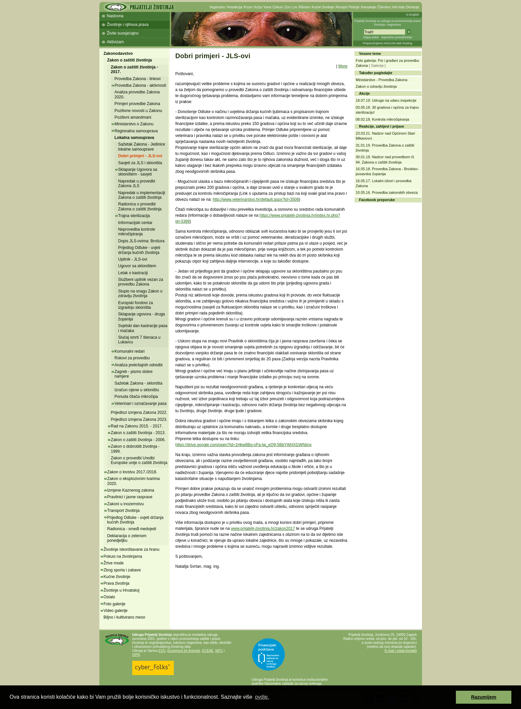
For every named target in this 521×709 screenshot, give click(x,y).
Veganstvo (217, 7)
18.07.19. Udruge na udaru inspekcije (386, 100)
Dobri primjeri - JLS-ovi (140, 156)
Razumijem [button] (483, 697)
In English (412, 14)
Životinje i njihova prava (128, 24)
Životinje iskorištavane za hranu (131, 549)
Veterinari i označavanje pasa (141, 403)
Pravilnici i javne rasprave (130, 497)
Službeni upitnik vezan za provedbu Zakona (140, 282)
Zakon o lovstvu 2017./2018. (132, 472)
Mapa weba (371, 37)
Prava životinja (117, 583)
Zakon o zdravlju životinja (376, 86)
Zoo (287, 7)
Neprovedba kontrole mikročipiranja (136, 231)
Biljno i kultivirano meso (124, 617)
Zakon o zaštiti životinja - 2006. (138, 439)
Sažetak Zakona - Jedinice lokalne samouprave (141, 146)
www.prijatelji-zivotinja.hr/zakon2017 (263, 528)
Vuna (267, 7)
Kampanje (368, 7)
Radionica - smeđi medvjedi (131, 529)
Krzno (248, 7)
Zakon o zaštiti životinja (129, 60)
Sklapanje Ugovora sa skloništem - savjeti (137, 172)
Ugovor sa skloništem (137, 266)
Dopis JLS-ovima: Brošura (141, 241)
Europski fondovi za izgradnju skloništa (135, 305)
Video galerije (116, 610)
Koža (258, 7)
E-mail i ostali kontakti (401, 650)
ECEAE (207, 650)
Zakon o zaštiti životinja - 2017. (134, 69)
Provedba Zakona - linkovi (138, 78)
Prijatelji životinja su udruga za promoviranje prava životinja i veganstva (387, 22)
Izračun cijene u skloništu (137, 390)
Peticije (354, 7)
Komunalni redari (130, 351)
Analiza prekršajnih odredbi (139, 365)
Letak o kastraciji (133, 273)
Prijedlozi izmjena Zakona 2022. (139, 412)
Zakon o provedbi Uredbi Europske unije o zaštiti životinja (139, 460)
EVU (162, 650)
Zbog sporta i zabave (122, 570)
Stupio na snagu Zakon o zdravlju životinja (140, 293)
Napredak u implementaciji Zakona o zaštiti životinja (141, 195)
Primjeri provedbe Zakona (137, 103)
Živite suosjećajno (123, 33)
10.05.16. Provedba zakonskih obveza (387, 192)
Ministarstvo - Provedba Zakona (381, 80)
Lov (294, 7)
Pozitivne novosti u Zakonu (138, 110)
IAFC (219, 650)
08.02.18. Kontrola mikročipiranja (382, 119)
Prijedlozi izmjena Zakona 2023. (139, 419)
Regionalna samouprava (136, 131)
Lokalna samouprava (134, 137)
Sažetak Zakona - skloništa (138, 383)
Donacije (412, 7)
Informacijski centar (135, 222)
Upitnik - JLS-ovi (132, 259)
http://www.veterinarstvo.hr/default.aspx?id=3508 (256, 199)
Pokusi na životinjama (123, 556)
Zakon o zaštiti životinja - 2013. (138, 432)
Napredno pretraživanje (396, 37)
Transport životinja (123, 510)
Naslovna (115, 16)
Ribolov (304, 7)
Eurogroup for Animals (183, 650)
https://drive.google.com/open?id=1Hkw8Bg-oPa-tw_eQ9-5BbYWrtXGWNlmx (243, 444)
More (342, 66)
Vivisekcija (234, 7)
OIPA (136, 654)
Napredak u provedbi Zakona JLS (136, 183)
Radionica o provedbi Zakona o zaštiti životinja (140, 206)
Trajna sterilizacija (134, 215)
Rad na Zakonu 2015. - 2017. (137, 426)
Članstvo (383, 7)
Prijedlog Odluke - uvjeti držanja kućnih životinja (139, 250)
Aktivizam (115, 42)
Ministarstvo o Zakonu (134, 124)
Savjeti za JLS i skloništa (140, 163)
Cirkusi (278, 7)
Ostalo (109, 597)
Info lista (398, 7)
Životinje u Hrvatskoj (122, 590)
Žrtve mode (114, 563)
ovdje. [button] (262, 697)
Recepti (341, 7)
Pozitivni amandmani (133, 117)
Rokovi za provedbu (132, 358)
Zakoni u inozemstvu (125, 504)
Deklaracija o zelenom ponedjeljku (127, 538)
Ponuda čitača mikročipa (136, 396)
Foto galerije (115, 604)
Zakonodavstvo (118, 53)
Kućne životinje (323, 7)
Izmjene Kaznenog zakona (130, 490)
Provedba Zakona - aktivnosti (140, 85)
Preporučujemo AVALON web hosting (387, 43)
